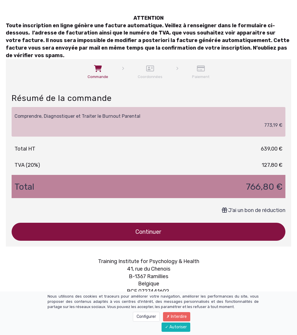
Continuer (148, 231)
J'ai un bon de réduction (253, 210)
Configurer (146, 316)
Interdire (176, 316)
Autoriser (176, 327)
